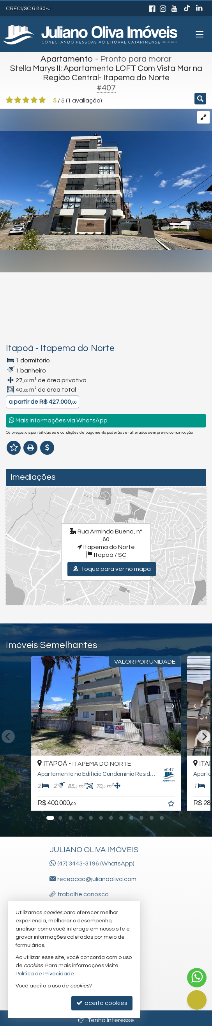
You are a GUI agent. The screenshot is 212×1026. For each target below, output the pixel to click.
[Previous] (33, 706)
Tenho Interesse (106, 1020)
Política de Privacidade (45, 974)
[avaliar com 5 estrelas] (42, 100)
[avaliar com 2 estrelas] (17, 100)
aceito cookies (101, 1003)
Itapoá (20, 348)
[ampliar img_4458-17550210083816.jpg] (106, 179)
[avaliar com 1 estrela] (9, 100)
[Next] (178, 706)
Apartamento (67, 59)
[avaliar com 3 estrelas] (26, 100)
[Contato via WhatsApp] (197, 977)
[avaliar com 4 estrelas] (34, 100)
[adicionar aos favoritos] (172, 805)
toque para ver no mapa (111, 568)
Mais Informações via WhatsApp (58, 420)
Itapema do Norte (78, 348)
